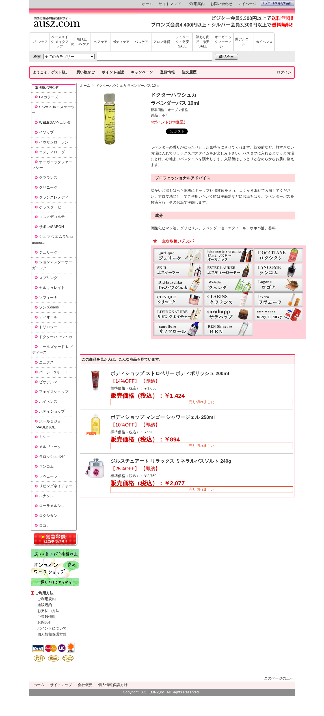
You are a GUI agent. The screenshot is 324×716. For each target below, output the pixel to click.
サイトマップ (170, 4)
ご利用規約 (46, 599)
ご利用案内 (195, 4)
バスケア (141, 42)
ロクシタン (48, 515)
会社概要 (85, 685)
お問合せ (44, 622)
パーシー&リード (53, 372)
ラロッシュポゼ (52, 456)
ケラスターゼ (50, 207)
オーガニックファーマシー (223, 42)
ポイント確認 (113, 72)
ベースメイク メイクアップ (59, 42)
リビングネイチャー (55, 486)
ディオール (48, 317)
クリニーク (48, 187)
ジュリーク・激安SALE (182, 42)
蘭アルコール (243, 41)
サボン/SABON (51, 227)
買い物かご (85, 72)
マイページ (247, 4)
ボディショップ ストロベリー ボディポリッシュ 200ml (170, 373)
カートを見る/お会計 (277, 3)
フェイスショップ (53, 391)
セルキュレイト (52, 288)
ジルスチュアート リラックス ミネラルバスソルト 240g (171, 461)
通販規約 (44, 605)
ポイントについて (52, 628)
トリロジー (48, 327)
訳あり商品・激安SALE (202, 42)
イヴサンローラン (53, 142)
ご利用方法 (44, 593)
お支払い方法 (48, 611)
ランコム (46, 466)
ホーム (147, 4)
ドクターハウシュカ (55, 337)
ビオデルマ (48, 382)
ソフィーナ (48, 297)
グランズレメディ (53, 197)
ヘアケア (100, 42)
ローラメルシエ (52, 506)
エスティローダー (53, 152)
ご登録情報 (46, 617)
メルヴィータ (50, 447)
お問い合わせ (221, 4)
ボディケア (121, 42)
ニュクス (46, 362)
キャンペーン (142, 72)
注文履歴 (189, 72)
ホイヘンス (264, 42)
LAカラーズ (48, 97)
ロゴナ (44, 525)
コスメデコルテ (52, 217)
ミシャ (44, 437)
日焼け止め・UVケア (80, 41)
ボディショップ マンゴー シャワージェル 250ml (163, 417)
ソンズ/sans (49, 307)
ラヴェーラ (48, 476)
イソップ (46, 132)
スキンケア (39, 42)
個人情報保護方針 (52, 634)
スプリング (48, 278)
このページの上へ (278, 678)
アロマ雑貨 (161, 42)
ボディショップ (52, 411)
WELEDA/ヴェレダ (54, 122)
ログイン (284, 72)
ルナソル (46, 496)
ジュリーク (48, 252)
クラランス (48, 177)
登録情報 (167, 72)
